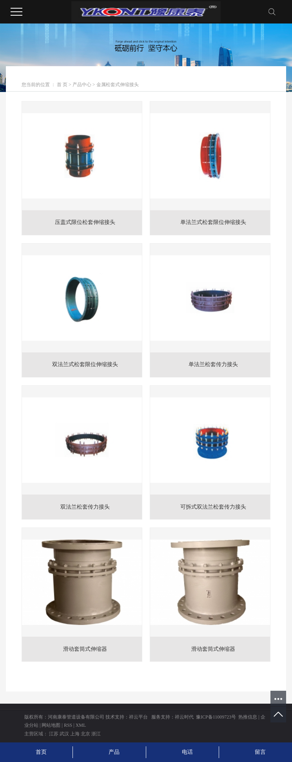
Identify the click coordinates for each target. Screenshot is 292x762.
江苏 (53, 734)
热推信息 (247, 717)
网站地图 (51, 725)
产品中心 (82, 84)
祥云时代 (184, 717)
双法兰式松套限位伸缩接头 (85, 364)
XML (81, 725)
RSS (68, 725)
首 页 (62, 84)
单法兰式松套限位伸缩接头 (213, 222)
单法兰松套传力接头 (213, 364)
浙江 (96, 734)
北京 (85, 734)
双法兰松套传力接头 (85, 507)
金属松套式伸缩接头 (117, 84)
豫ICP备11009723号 (216, 717)
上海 (75, 734)
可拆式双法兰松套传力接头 (213, 507)
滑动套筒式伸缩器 (85, 649)
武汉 (64, 734)
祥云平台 (138, 717)
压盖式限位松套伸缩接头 (85, 222)
